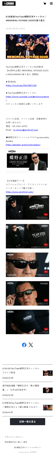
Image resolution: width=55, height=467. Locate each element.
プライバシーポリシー (14, 437)
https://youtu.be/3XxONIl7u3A (21, 85)
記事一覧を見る (27, 421)
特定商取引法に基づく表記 (16, 442)
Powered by (27, 452)
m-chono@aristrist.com (25, 130)
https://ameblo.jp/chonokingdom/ (23, 144)
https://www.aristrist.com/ (19, 192)
